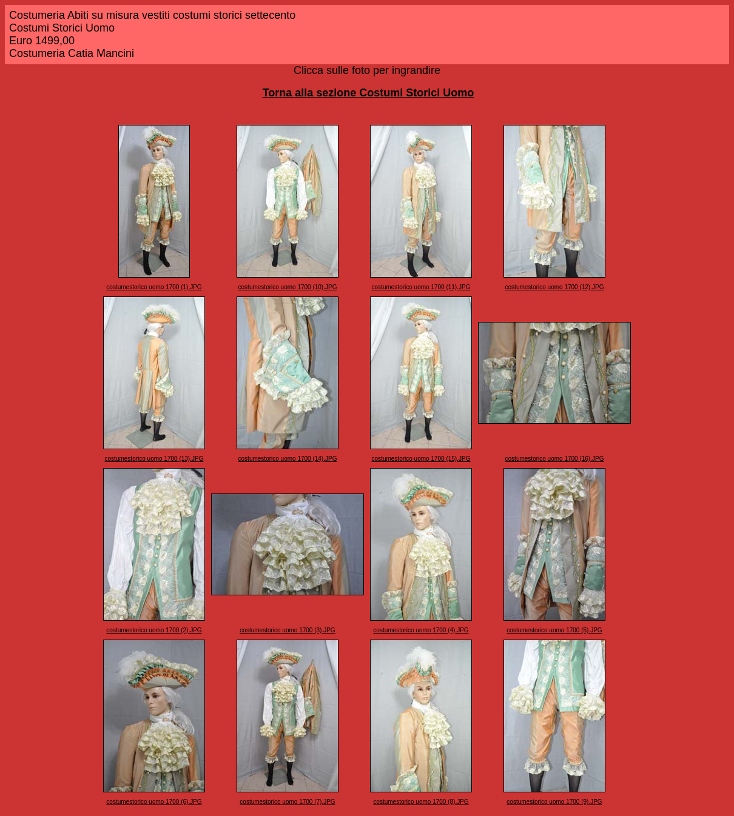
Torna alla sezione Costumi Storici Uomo (368, 93)
